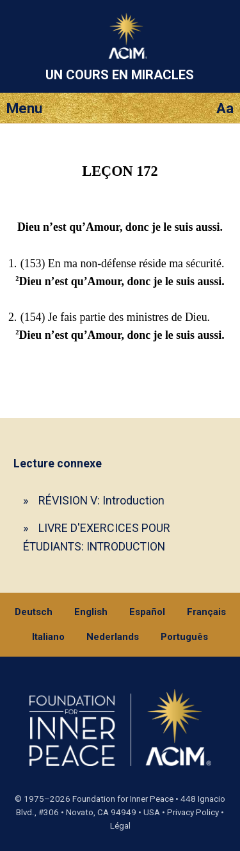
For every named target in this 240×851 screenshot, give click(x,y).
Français (206, 612)
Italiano (48, 637)
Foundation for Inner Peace (122, 799)
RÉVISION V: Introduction (101, 500)
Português (184, 637)
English (91, 612)
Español (147, 612)
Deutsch (33, 612)
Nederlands (112, 637)
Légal (120, 826)
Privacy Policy (193, 812)
